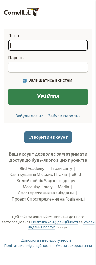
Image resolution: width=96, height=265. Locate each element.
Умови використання (74, 246)
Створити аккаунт (48, 137)
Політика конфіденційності (54, 222)
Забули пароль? (64, 116)
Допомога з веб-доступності (46, 240)
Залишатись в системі (51, 80)
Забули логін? (29, 116)
